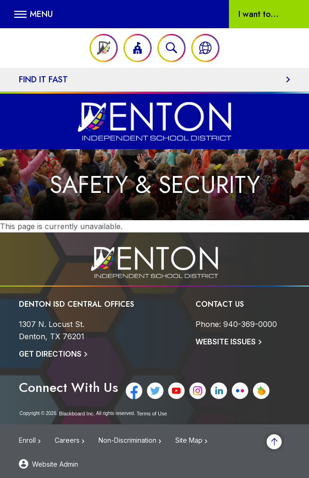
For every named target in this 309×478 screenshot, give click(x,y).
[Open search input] (171, 48)
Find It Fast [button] (43, 79)
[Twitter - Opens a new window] (155, 390)
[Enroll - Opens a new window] (37, 443)
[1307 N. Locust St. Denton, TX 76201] (51, 330)
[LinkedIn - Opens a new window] (219, 390)
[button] (33, 14)
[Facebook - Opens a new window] (134, 390)
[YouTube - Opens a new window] (176, 390)
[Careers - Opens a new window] (76, 443)
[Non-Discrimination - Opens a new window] (136, 443)
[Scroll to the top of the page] (274, 441)
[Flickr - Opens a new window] (240, 390)
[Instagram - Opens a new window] (197, 390)
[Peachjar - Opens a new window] (261, 390)
